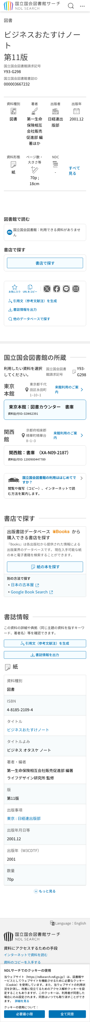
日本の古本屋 (25, 584)
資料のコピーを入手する (22, 962)
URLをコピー (30, 288)
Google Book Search (32, 592)
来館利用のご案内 (70, 389)
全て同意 (67, 1013)
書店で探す (45, 263)
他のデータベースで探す (29, 318)
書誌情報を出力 (22, 309)
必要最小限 (24, 1013)
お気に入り (15, 288)
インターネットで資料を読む (26, 954)
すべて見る (74, 170)
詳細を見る (22, 1001)
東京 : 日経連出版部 (24, 818)
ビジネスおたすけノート (28, 729)
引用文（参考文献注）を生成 (32, 300)
